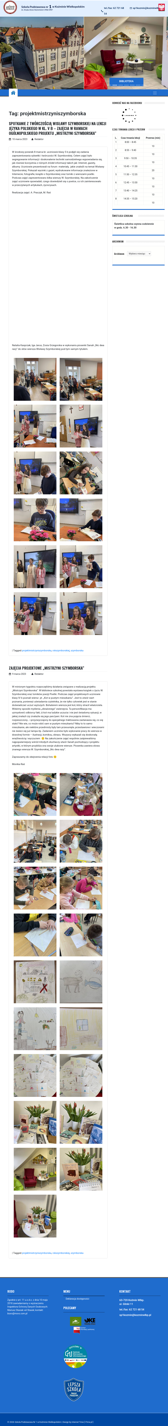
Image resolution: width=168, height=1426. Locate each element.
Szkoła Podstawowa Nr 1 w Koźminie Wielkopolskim (39, 1422)
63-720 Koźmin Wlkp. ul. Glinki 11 (131, 1302)
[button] (90, 53)
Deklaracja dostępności (77, 1298)
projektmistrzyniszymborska (37, 650)
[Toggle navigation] (155, 93)
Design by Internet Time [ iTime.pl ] (81, 1422)
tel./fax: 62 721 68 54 (114, 11)
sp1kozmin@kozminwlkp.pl (148, 8)
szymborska (79, 650)
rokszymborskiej (63, 650)
